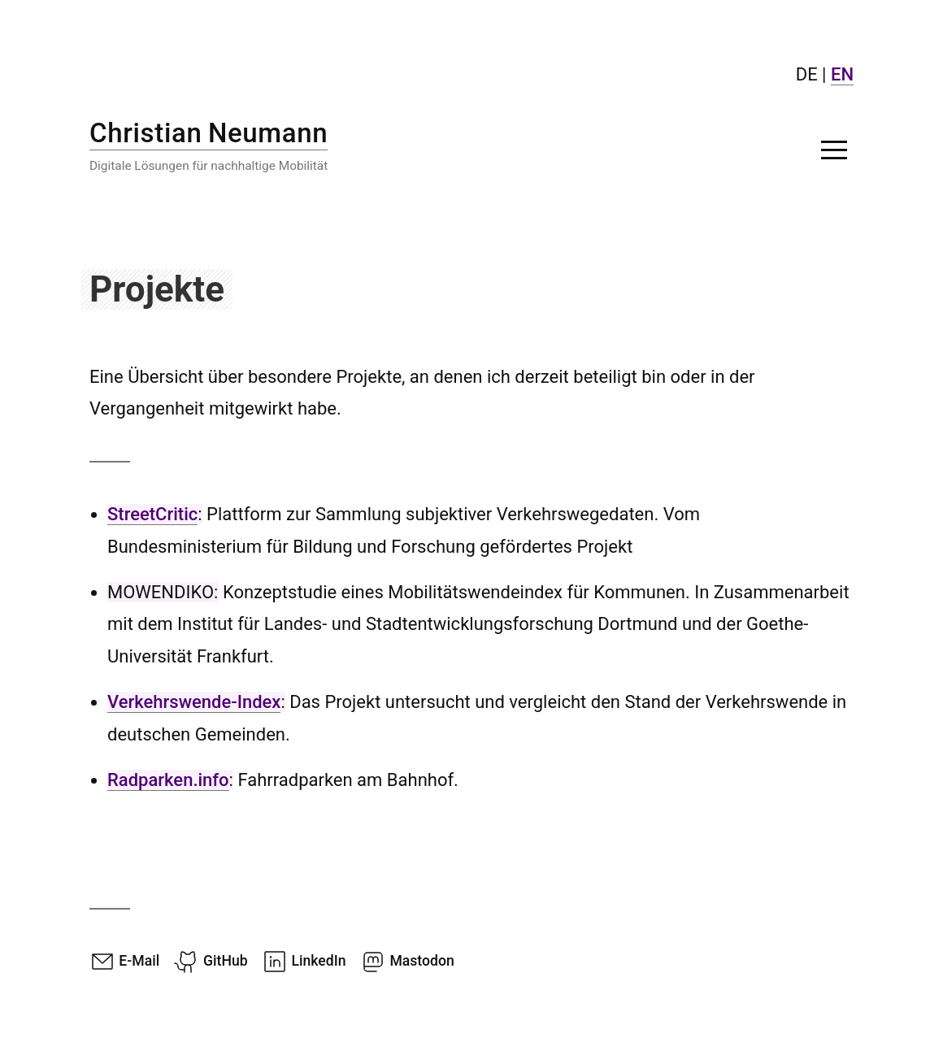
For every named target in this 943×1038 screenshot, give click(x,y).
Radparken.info (168, 780)
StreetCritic (152, 514)
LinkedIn (303, 961)
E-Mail (124, 961)
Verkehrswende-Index (193, 702)
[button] (834, 149)
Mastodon (407, 961)
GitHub (211, 961)
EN (842, 74)
